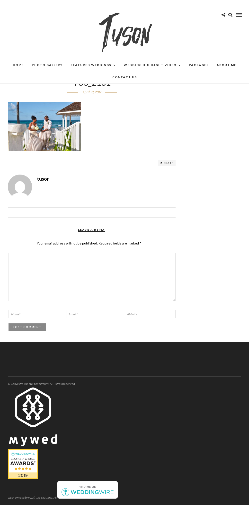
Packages (199, 65)
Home (18, 65)
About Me (226, 65)
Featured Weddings (91, 65)
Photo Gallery (47, 65)
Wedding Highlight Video (150, 65)
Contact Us (124, 77)
